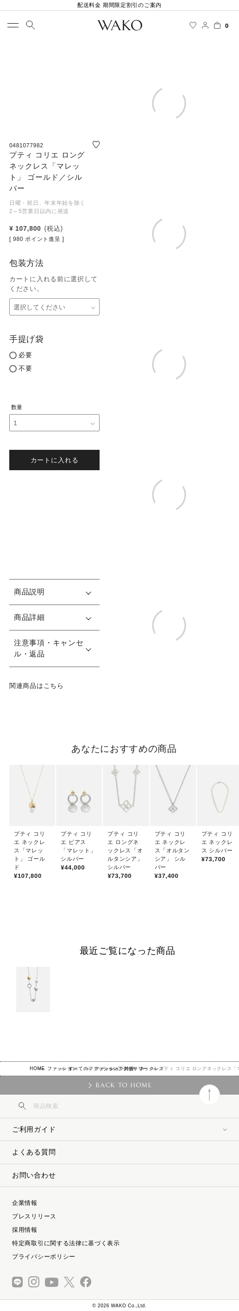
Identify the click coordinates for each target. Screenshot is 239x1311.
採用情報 (25, 1229)
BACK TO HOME (123, 1085)
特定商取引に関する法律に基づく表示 (66, 1243)
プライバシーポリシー (43, 1256)
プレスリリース (34, 1216)
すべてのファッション (93, 1068)
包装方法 (26, 263)
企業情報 (25, 1202)
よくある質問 (34, 1152)
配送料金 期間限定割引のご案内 (119, 5)
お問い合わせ (34, 1175)
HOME (37, 1068)
